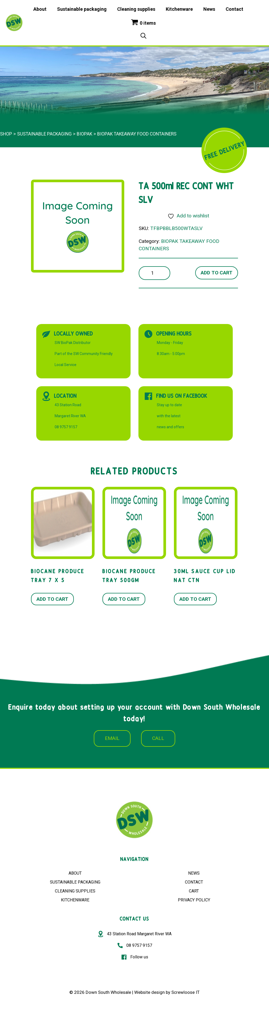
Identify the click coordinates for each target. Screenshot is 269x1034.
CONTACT (194, 882)
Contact (234, 9)
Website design (149, 992)
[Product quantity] (154, 273)
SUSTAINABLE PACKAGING (75, 882)
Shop (6, 134)
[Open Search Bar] (143, 36)
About (39, 9)
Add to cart (216, 273)
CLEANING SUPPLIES (75, 891)
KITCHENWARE (75, 899)
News (209, 9)
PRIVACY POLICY (194, 899)
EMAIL (112, 738)
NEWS (194, 873)
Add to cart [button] (52, 599)
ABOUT (75, 873)
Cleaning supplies (136, 9)
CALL (158, 738)
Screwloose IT (185, 992)
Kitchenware (179, 9)
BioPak (84, 134)
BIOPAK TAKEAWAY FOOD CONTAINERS (137, 134)
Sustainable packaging (82, 9)
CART (194, 891)
